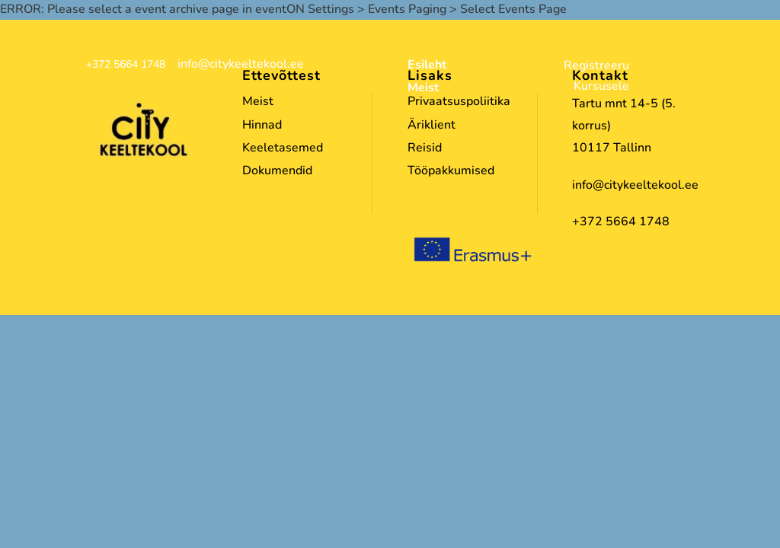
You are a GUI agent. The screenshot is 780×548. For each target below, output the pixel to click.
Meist (423, 89)
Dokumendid (277, 170)
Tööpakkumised (451, 170)
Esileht (427, 66)
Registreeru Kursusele (596, 75)
